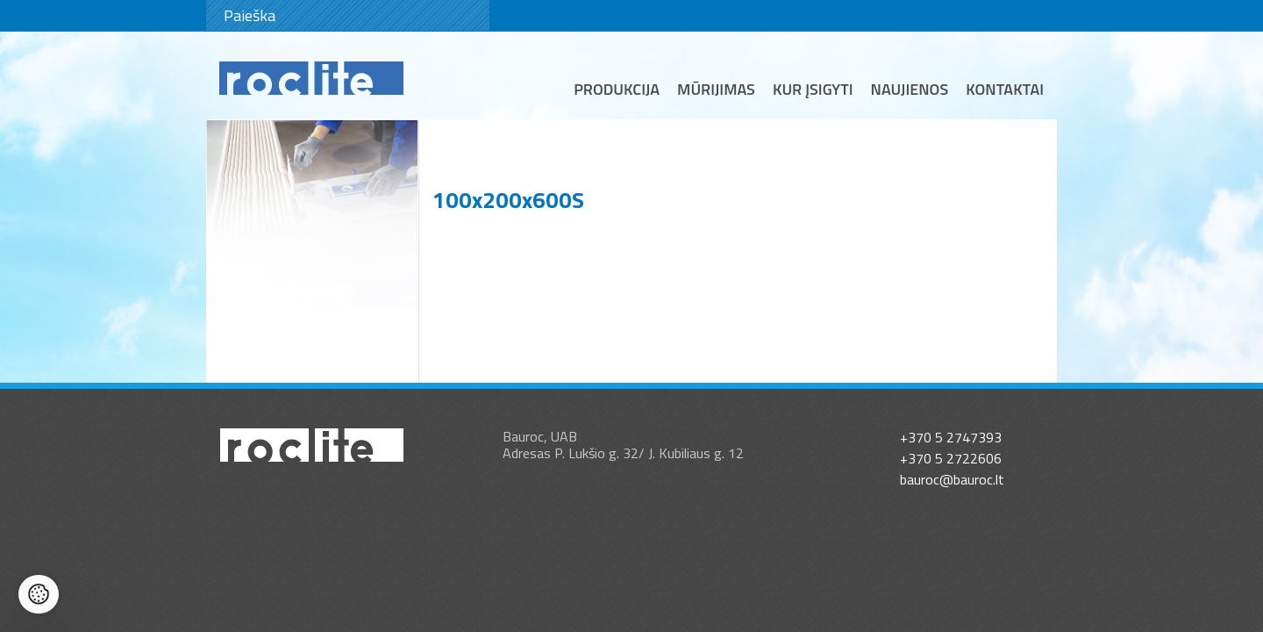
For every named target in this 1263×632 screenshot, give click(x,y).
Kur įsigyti (813, 89)
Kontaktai (1005, 89)
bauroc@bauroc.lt (952, 479)
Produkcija (617, 89)
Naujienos (910, 89)
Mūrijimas (716, 89)
